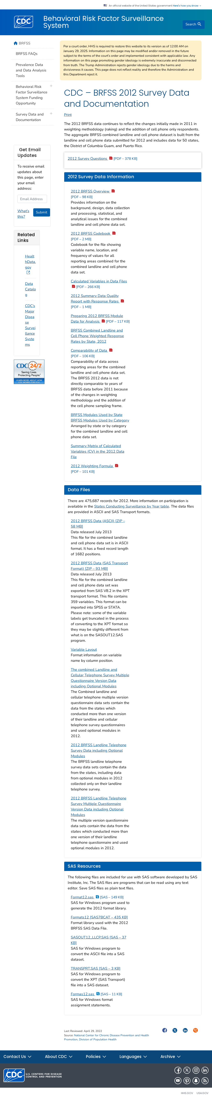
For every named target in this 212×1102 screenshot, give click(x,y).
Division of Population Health (98, 1039)
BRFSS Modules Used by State (97, 414)
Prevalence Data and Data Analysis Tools (31, 70)
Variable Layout (84, 649)
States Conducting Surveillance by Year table (131, 506)
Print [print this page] (68, 114)
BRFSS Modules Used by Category (100, 420)
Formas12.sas (96, 994)
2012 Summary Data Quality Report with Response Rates (97, 301)
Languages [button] (133, 1056)
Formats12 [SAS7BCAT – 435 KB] (99, 917)
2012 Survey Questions (102, 158)
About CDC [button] (59, 1056)
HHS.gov (187, 1093)
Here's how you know (187, 5)
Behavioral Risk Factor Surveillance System (103, 22)
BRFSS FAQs (27, 53)
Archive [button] (170, 1056)
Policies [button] (96, 1056)
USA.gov (203, 1093)
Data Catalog (30, 289)
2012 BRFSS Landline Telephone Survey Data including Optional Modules (98, 750)
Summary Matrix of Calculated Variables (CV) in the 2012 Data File (97, 451)
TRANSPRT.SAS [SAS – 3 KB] (95, 968)
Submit (41, 212)
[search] (193, 24)
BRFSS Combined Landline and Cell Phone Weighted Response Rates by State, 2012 (97, 336)
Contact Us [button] (17, 1056)
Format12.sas (97, 897)
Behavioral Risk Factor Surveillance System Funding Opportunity (31, 95)
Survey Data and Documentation (30, 117)
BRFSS (24, 43)
